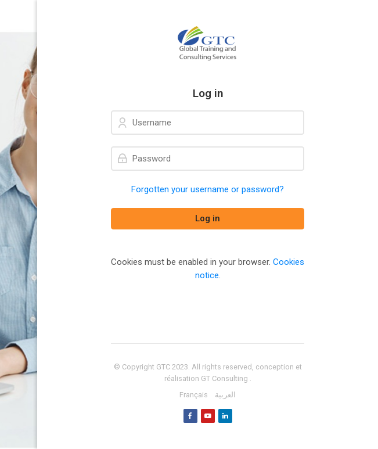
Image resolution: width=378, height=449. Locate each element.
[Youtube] (208, 416)
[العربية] (225, 395)
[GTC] (207, 43)
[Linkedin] (225, 416)
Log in (207, 218)
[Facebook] (190, 416)
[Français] (193, 395)
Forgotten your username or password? (207, 189)
